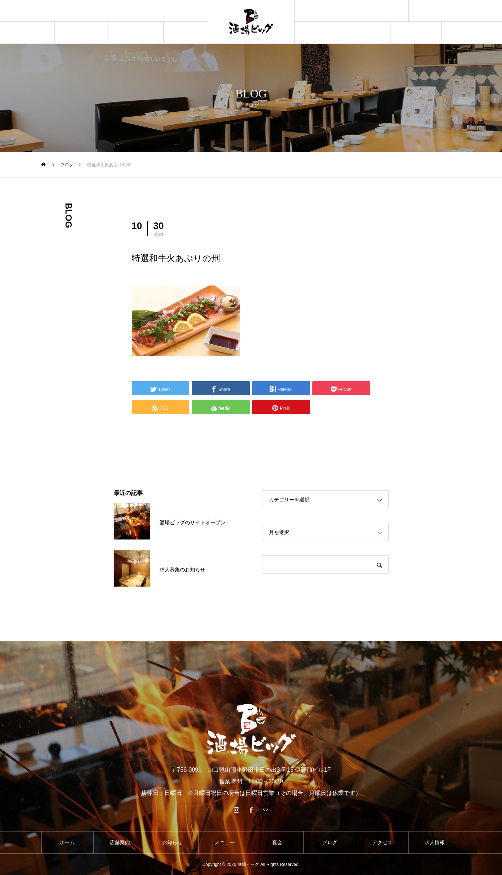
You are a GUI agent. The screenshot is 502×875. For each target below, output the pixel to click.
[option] (104, 11)
